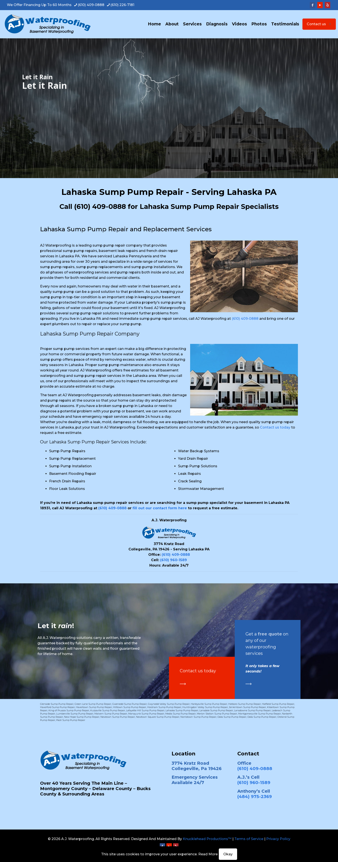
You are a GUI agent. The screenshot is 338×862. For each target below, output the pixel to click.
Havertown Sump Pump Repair (94, 707)
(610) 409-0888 (100, 206)
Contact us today (275, 427)
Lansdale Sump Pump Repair (216, 710)
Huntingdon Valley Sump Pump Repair (205, 707)
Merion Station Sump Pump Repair (217, 713)
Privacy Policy (278, 839)
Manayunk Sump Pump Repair (146, 713)
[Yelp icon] (327, 5)
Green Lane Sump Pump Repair (93, 703)
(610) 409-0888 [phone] (91, 5)
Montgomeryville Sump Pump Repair (259, 713)
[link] (183, 684)
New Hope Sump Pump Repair (81, 716)
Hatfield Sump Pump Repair (278, 703)
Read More (208, 854)
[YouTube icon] (320, 5)
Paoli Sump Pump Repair (70, 720)
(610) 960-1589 (173, 560)
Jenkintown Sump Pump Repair (247, 707)
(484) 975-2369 (254, 796)
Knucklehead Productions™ (207, 839)
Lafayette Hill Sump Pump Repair (145, 710)
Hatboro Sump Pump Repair (244, 703)
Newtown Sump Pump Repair (117, 716)
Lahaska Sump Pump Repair (182, 710)
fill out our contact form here (160, 508)
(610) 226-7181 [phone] (122, 5)
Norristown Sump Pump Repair (198, 716)
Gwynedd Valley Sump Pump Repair (169, 703)
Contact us (319, 24)
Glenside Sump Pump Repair (57, 703)
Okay (228, 854)
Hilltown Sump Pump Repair (129, 707)
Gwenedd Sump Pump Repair (129, 703)
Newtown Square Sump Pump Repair (157, 716)
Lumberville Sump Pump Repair (74, 713)
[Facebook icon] (312, 5)
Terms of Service (248, 839)
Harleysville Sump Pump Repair (209, 703)
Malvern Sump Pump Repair (110, 713)
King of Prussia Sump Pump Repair (69, 710)
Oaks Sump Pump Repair (232, 716)
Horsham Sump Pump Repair (164, 707)
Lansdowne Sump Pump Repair (252, 710)
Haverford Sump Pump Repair (57, 707)
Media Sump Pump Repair (180, 713)
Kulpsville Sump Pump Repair (107, 710)
